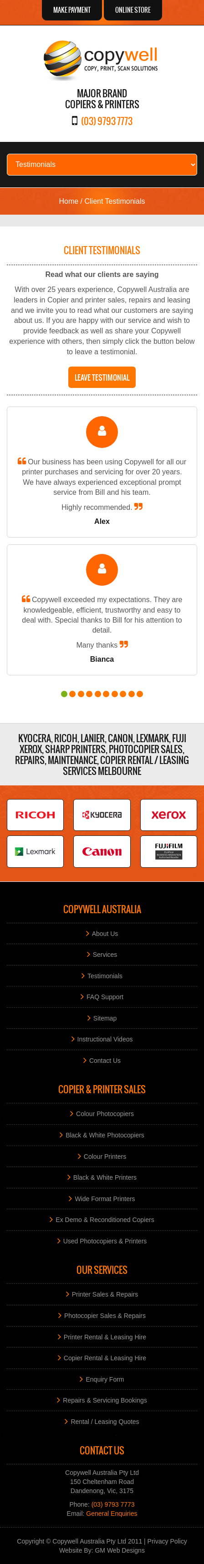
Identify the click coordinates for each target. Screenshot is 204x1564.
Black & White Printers (105, 1177)
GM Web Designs (119, 1550)
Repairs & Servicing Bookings (105, 1400)
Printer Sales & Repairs (105, 1294)
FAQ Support (105, 997)
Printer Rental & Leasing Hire (105, 1336)
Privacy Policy (167, 1541)
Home (68, 201)
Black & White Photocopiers (105, 1135)
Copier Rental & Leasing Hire (105, 1358)
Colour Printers (105, 1156)
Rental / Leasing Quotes (105, 1421)
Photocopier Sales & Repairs (105, 1315)
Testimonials (104, 975)
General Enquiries (111, 1513)
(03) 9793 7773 (107, 121)
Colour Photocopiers (105, 1113)
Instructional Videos (105, 1039)
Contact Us (105, 1060)
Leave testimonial (102, 377)
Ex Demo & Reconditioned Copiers (105, 1219)
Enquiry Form (105, 1379)
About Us (105, 933)
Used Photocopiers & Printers (105, 1240)
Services (105, 954)
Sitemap (105, 1017)
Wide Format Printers (105, 1198)
